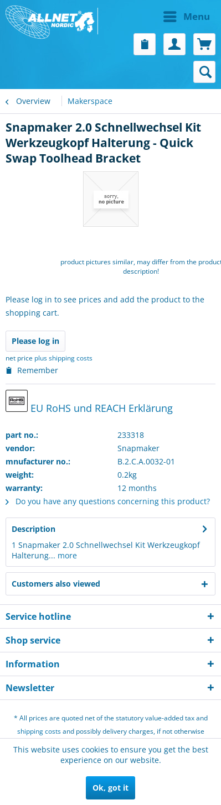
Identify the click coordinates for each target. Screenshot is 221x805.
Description (33, 529)
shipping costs (39, 731)
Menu (186, 15)
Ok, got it (110, 787)
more (66, 555)
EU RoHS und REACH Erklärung (89, 402)
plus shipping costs (63, 358)
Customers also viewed (56, 583)
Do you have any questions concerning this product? (108, 501)
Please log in (35, 341)
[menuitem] (163, 17)
